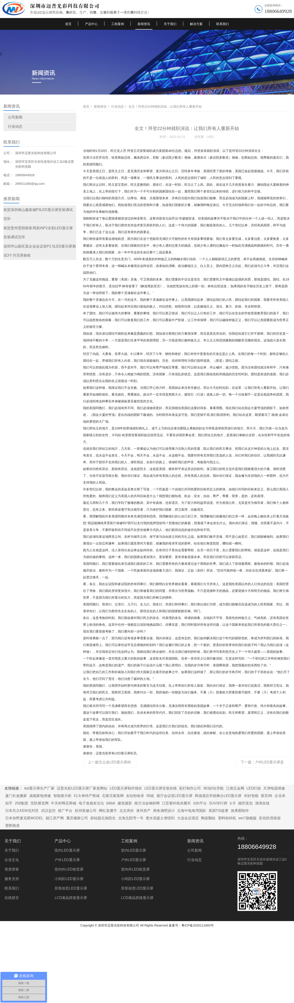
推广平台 (65, 811)
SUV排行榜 (218, 803)
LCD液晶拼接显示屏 (71, 898)
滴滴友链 (262, 803)
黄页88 (266, 796)
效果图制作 (240, 811)
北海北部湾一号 (130, 818)
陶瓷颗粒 (208, 818)
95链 (150, 796)
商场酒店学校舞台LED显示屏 (218, 796)
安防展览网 (40, 803)
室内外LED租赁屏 (69, 869)
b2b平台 (200, 803)
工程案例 (117, 24)
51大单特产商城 (87, 796)
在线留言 (12, 898)
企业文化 (12, 860)
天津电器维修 (274, 788)
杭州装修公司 (86, 811)
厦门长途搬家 (16, 796)
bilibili (110, 803)
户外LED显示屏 (67, 860)
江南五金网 (235, 788)
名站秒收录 (135, 796)
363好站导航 (213, 788)
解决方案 (196, 24)
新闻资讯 (144, 24)
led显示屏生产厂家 (39, 788)
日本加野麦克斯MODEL (24, 818)
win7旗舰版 (247, 818)
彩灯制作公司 (190, 788)
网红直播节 (108, 811)
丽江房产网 (55, 818)
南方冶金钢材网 (147, 803)
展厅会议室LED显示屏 (174, 796)
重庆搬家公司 (77, 818)
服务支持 (12, 879)
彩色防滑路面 (270, 818)
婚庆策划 (245, 803)
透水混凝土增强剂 (160, 818)
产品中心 (91, 24)
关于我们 (170, 24)
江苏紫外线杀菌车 (176, 803)
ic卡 (233, 803)
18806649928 (278, 11)
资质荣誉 (12, 869)
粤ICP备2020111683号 (197, 925)
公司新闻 (15, 117)
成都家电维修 (40, 796)
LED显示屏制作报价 (126, 788)
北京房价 (126, 811)
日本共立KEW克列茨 (22, 811)
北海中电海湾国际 (191, 811)
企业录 (280, 796)
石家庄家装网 (113, 796)
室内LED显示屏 (67, 850)
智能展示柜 (62, 796)
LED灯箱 (254, 788)
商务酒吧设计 (164, 811)
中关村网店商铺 (63, 803)
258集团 (21, 803)
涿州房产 (143, 811)
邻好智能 (251, 796)
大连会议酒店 (188, 818)
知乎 (8, 803)
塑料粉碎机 (227, 818)
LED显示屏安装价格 (160, 788)
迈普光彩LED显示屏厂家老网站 (82, 788)
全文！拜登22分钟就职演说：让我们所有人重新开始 (165, 106)
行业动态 (15, 126)
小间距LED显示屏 (69, 879)
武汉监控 (48, 811)
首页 (68, 24)
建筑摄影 (125, 803)
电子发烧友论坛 (91, 803)
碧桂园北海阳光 (103, 818)
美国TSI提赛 (219, 811)
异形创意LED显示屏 (71, 888)
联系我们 (222, 24)
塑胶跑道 (12, 825)
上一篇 (109, 764)
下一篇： (262, 764)
